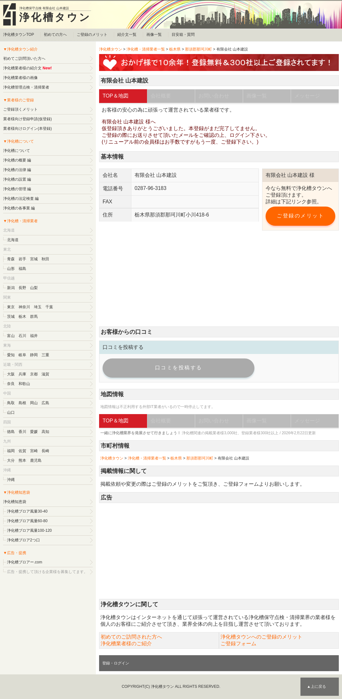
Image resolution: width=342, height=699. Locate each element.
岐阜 (22, 355)
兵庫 (22, 374)
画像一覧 (154, 34)
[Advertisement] (219, 278)
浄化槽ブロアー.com (24, 562)
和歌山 (24, 383)
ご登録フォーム (241, 484)
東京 (11, 307)
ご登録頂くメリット (20, 109)
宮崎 (34, 451)
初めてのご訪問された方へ (131, 637)
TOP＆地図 (115, 95)
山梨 (34, 288)
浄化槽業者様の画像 (20, 77)
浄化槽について (16, 150)
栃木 (22, 316)
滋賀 (45, 374)
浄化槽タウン (55, 17)
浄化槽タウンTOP (18, 34)
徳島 (11, 431)
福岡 (11, 451)
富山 (11, 336)
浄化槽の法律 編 (17, 170)
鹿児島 (36, 460)
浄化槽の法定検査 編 (21, 198)
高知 (45, 431)
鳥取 (11, 403)
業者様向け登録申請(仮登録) (27, 119)
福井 (34, 336)
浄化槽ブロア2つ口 (23, 540)
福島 (22, 268)
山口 (11, 412)
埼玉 (38, 307)
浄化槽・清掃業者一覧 (146, 49)
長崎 (45, 451)
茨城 (11, 316)
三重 (45, 355)
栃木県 (175, 49)
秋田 (45, 259)
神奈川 (24, 307)
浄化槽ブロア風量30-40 (27, 511)
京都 (34, 374)
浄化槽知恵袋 (14, 501)
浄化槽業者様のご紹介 (126, 643)
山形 (11, 268)
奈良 (11, 383)
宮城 (34, 259)
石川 (22, 336)
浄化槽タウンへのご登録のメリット (261, 637)
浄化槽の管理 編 (17, 189)
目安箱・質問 (183, 34)
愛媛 (34, 431)
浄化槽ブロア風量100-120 (29, 530)
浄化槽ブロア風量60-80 (27, 521)
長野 (22, 288)
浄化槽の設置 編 (17, 179)
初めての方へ (55, 34)
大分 (11, 460)
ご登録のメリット (92, 34)
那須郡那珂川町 (198, 49)
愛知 (11, 355)
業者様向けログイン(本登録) (27, 128)
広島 (45, 403)
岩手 (22, 259)
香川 (22, 431)
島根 (22, 403)
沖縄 (11, 479)
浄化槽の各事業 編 (19, 208)
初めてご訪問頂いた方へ (24, 58)
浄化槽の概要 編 (17, 160)
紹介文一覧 (126, 34)
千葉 (49, 307)
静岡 (34, 355)
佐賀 (22, 451)
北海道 (13, 240)
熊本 (22, 460)
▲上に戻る (316, 686)
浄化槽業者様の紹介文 (22, 68)
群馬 (34, 316)
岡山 (34, 403)
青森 (11, 259)
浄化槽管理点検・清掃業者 (26, 87)
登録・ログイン (115, 663)
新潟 (11, 288)
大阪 (11, 374)
